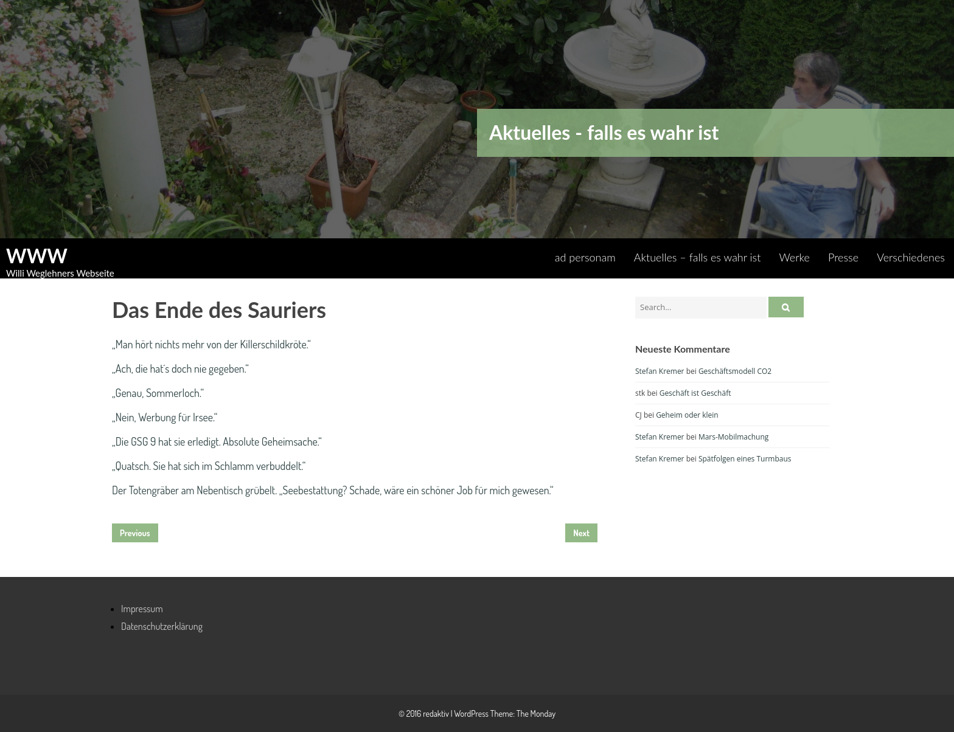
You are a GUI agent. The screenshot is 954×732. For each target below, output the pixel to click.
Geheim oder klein (687, 415)
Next (581, 533)
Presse (843, 257)
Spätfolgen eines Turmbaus (745, 459)
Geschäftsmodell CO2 (734, 371)
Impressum (142, 609)
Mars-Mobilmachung (733, 437)
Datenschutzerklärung (162, 626)
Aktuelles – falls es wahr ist (697, 257)
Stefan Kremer (659, 371)
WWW (37, 256)
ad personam (585, 257)
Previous (135, 533)
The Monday (536, 713)
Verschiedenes (911, 257)
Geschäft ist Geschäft (695, 393)
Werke (794, 257)
